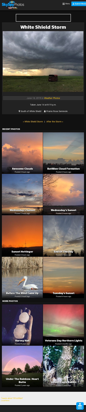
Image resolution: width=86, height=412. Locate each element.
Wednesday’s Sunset (22, 210)
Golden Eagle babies (63, 382)
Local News (5, 400)
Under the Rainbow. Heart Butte (22, 380)
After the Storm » (54, 121)
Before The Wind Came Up (22, 293)
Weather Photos (52, 98)
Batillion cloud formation (63, 168)
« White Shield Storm (33, 121)
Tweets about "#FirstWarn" (12, 398)
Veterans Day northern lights (63, 340)
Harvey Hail (22, 340)
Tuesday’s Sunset (63, 293)
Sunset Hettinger (22, 251)
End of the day (63, 251)
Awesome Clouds (22, 168)
